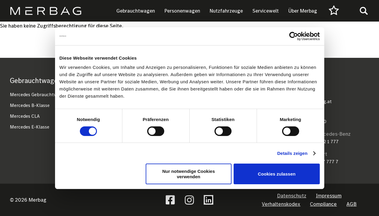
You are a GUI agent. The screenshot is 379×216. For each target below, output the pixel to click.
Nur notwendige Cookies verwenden (188, 174)
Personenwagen (182, 10)
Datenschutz (291, 195)
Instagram (189, 200)
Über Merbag (302, 10)
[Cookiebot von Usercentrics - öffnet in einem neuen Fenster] (293, 35)
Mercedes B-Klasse (30, 105)
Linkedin (208, 200)
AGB (351, 203)
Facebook (170, 200)
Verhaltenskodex (281, 203)
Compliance (323, 203)
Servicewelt (265, 10)
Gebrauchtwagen (135, 10)
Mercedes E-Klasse (29, 126)
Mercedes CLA (25, 116)
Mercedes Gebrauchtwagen (39, 94)
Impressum (329, 195)
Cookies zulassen (277, 173)
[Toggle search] (364, 11)
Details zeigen (292, 153)
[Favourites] (334, 11)
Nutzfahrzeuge (226, 10)
